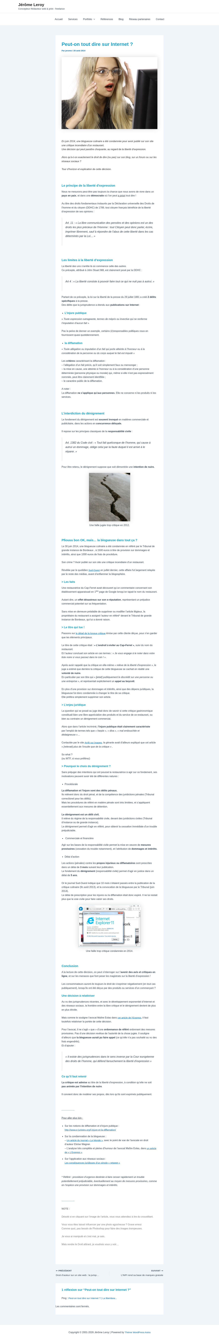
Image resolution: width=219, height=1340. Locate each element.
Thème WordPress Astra (137, 1332)
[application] (94, 19)
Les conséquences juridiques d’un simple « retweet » (93, 1162)
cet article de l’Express (130, 1017)
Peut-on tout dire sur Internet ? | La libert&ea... (93, 1298)
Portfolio (90, 19)
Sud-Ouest (94, 570)
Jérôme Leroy (31, 4)
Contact (158, 19)
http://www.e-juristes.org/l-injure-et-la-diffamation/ (91, 1130)
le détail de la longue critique (91, 633)
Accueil (61, 19)
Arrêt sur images (93, 742)
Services (74, 19)
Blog (120, 19)
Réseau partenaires (138, 19)
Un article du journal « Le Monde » (85, 1140)
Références (107, 19)
